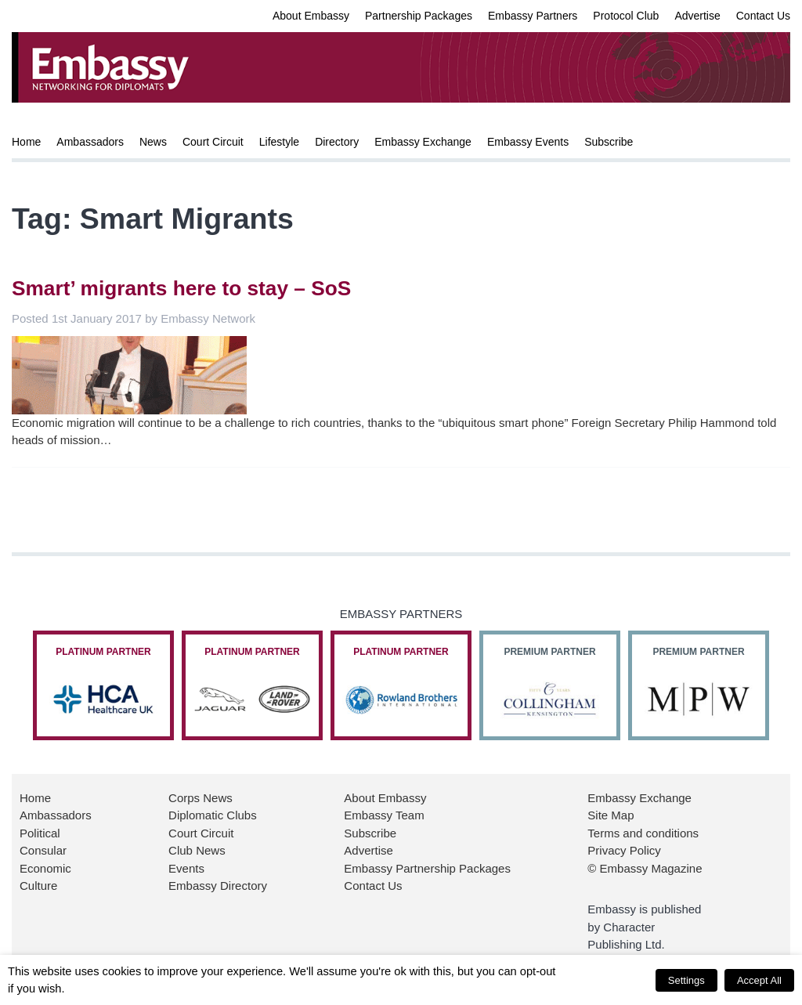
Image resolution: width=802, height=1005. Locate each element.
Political (40, 833)
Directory (337, 142)
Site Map (610, 815)
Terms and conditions (643, 833)
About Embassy (311, 15)
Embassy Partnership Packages (427, 868)
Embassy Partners (532, 15)
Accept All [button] (759, 980)
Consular (43, 850)
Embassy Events (528, 142)
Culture (38, 885)
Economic (45, 868)
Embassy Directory (217, 885)
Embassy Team (384, 815)
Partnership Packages (418, 15)
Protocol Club (626, 15)
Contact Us (763, 15)
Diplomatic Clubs (212, 815)
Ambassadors (90, 142)
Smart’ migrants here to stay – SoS (181, 288)
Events (186, 868)
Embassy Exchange (422, 142)
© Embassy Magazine (644, 868)
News (153, 142)
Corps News (200, 797)
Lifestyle (279, 142)
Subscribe (608, 142)
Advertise (697, 15)
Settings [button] (686, 980)
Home (26, 142)
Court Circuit (213, 142)
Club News (197, 850)
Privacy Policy (623, 850)
